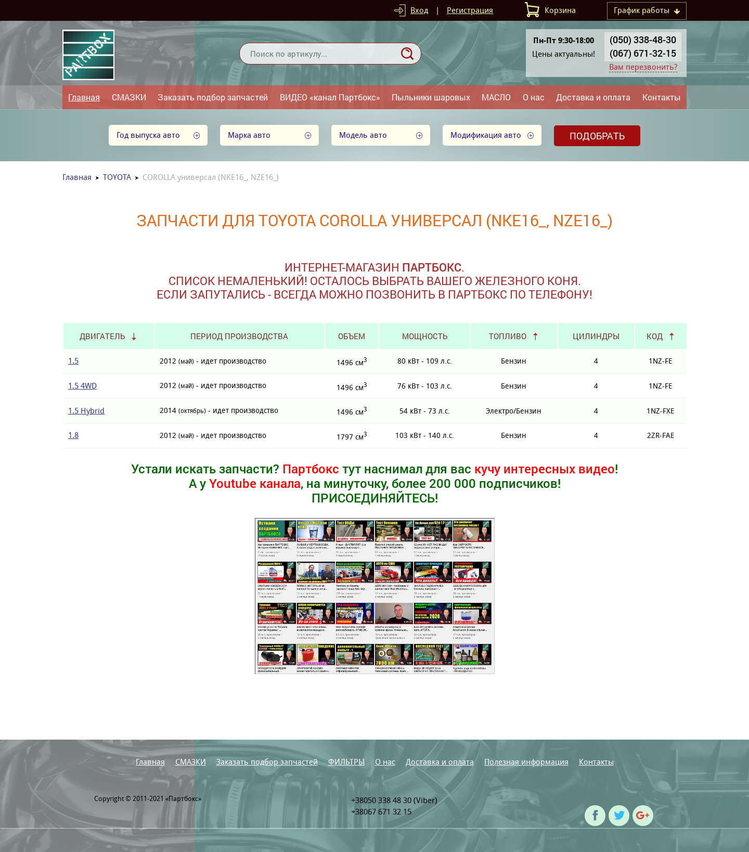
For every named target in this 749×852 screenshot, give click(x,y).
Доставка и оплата (593, 97)
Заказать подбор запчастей (213, 97)
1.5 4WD (82, 386)
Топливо (507, 336)
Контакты (661, 97)
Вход (419, 10)
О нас (534, 97)
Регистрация (470, 10)
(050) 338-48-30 (643, 39)
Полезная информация (526, 762)
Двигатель (102, 336)
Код (655, 336)
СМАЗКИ (129, 97)
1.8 (73, 435)
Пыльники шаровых (431, 97)
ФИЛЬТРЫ (346, 762)
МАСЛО (496, 97)
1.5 (73, 361)
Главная (84, 97)
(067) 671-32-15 (643, 53)
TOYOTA (117, 177)
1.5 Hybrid (86, 411)
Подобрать (597, 136)
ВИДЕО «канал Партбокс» (330, 97)
